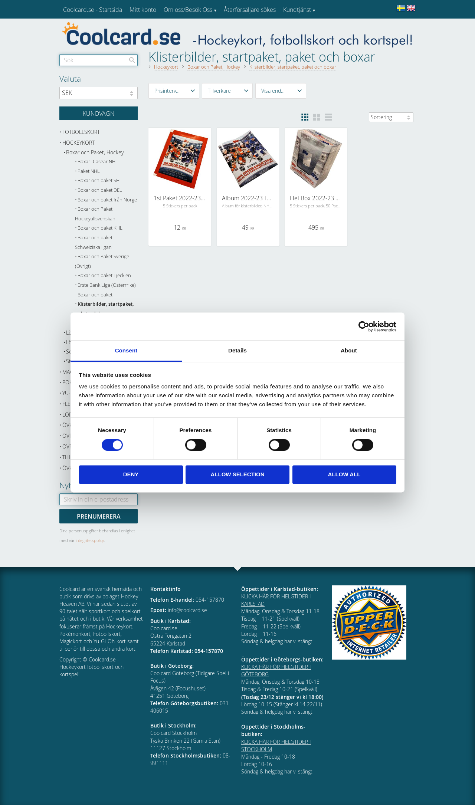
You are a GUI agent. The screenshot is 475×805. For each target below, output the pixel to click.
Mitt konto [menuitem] (143, 10)
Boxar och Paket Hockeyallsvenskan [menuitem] (95, 214)
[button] (173, 91)
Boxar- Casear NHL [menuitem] (98, 161)
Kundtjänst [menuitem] (297, 10)
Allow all (344, 474)
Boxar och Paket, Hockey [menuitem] (95, 152)
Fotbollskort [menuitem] (81, 131)
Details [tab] (237, 350)
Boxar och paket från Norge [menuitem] (107, 200)
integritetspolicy (90, 540)
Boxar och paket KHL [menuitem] (100, 228)
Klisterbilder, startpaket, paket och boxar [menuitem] (104, 309)
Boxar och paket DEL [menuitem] (100, 190)
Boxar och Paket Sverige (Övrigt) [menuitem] (102, 261)
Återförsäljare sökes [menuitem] (250, 10)
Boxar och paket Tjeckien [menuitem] (104, 275)
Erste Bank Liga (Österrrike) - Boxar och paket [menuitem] (105, 290)
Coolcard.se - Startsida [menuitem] (92, 10)
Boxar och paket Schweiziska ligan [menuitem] (93, 242)
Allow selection (238, 474)
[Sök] (132, 60)
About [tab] (349, 350)
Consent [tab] (126, 350)
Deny (131, 474)
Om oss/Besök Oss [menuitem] (188, 10)
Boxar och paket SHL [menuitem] (100, 180)
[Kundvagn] (98, 113)
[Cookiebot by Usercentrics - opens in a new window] (363, 326)
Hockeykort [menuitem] (78, 142)
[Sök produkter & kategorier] (98, 60)
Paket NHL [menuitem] (89, 171)
